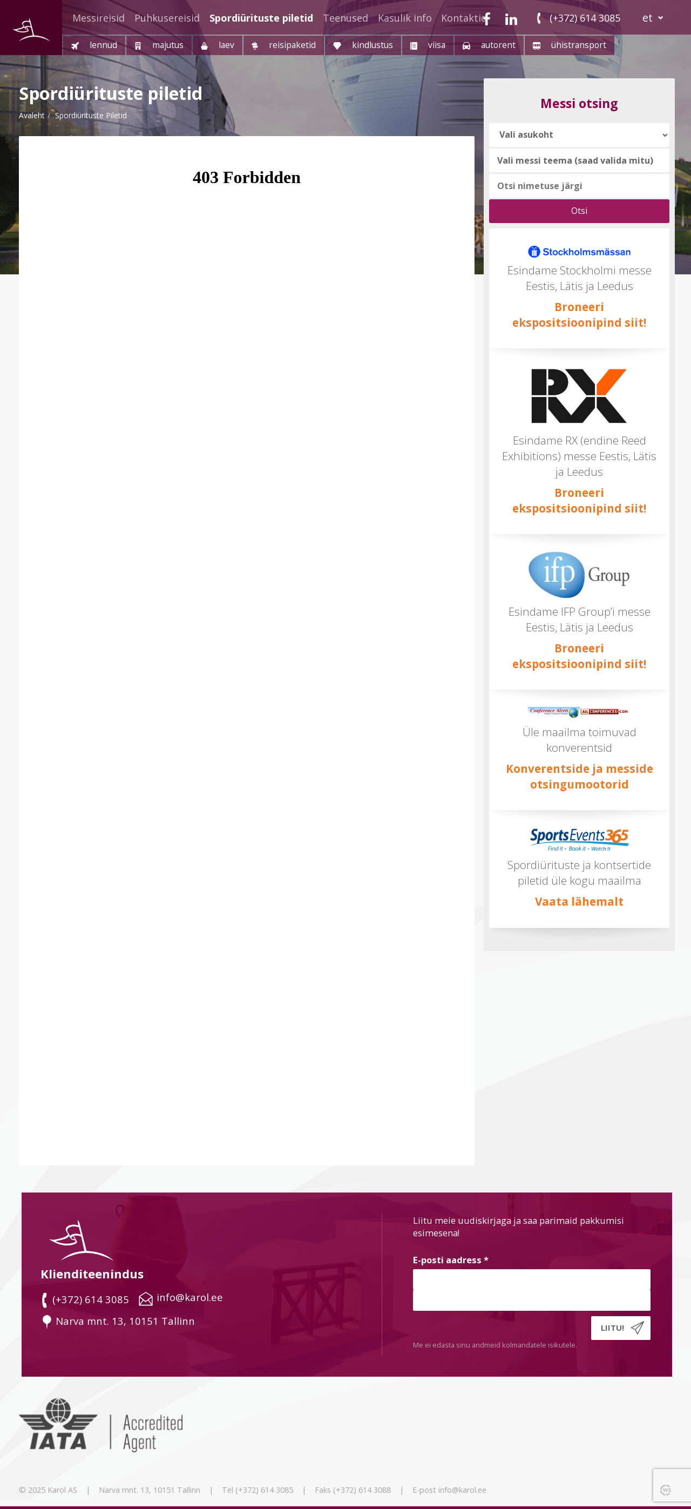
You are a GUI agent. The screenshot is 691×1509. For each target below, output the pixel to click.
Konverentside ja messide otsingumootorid (579, 776)
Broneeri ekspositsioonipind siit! (579, 500)
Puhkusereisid (167, 18)
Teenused (345, 18)
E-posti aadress (451, 1260)
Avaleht (32, 115)
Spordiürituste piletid (261, 18)
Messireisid (98, 18)
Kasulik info (405, 18)
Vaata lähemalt (579, 901)
